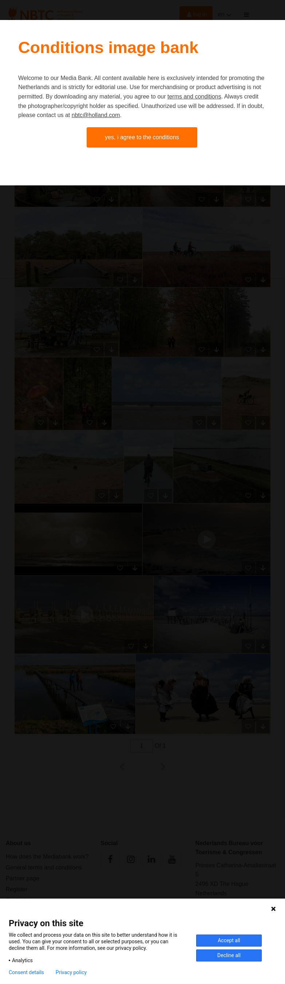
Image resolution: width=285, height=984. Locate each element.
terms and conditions (194, 96)
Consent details (26, 972)
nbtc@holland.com (96, 115)
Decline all (229, 955)
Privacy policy (71, 972)
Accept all (229, 940)
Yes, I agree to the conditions (142, 137)
